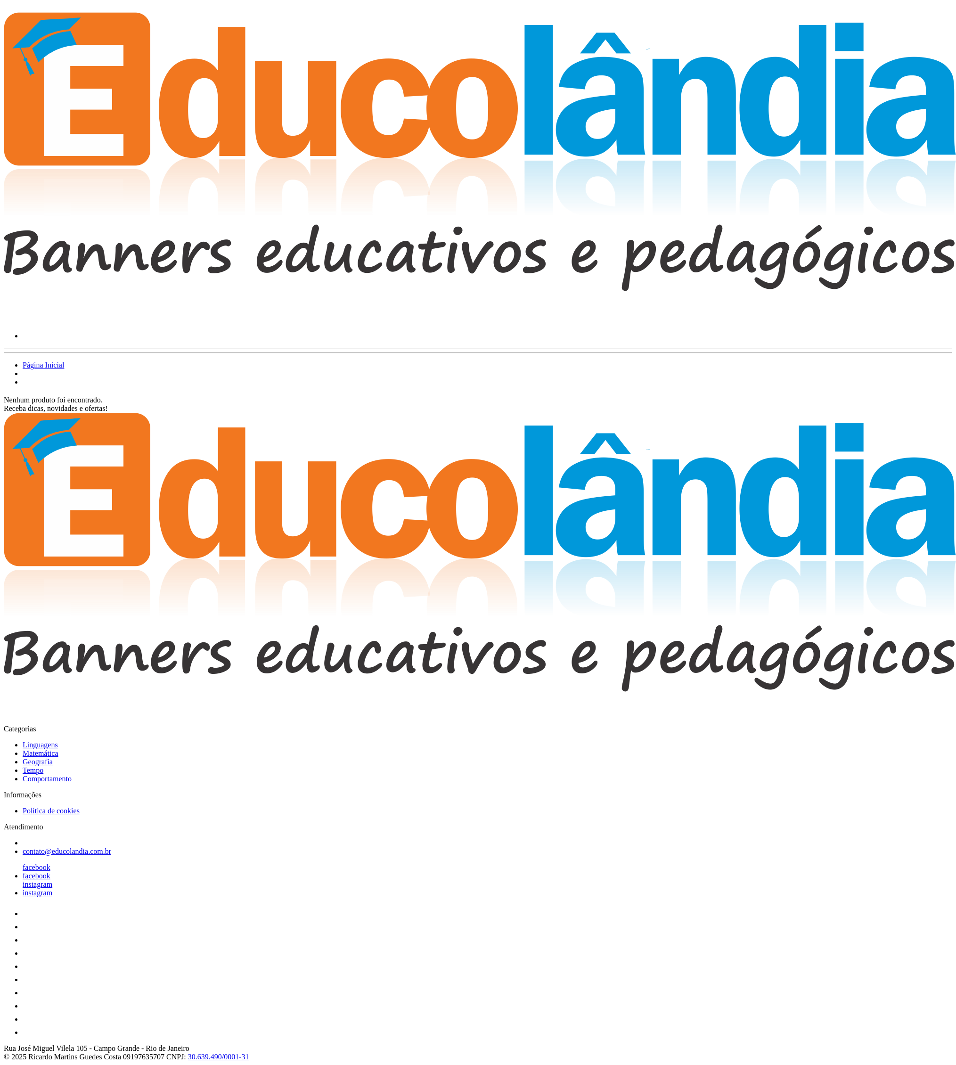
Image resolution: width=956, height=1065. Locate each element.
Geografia (38, 762)
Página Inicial (43, 365)
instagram (37, 884)
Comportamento (47, 779)
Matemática (40, 753)
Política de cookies (51, 811)
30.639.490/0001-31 (218, 1057)
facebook (36, 867)
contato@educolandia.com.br (67, 851)
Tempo (33, 770)
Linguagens (40, 745)
